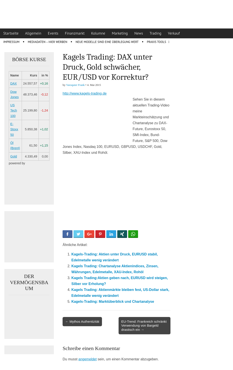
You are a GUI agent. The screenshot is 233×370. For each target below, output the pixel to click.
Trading (155, 33)
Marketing (120, 33)
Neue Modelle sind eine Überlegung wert (106, 42)
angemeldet (87, 359)
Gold (13, 156)
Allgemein (33, 33)
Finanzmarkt (75, 33)
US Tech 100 (13, 110)
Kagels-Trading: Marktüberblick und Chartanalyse (112, 301)
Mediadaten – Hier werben (47, 42)
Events (53, 33)
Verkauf (174, 33)
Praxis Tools (156, 42)
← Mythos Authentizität (82, 321)
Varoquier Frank (75, 85)
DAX (13, 83)
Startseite (11, 33)
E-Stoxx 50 (14, 129)
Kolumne (98, 33)
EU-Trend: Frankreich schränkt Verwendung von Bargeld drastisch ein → (143, 325)
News (138, 33)
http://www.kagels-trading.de (85, 93)
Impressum (11, 42)
